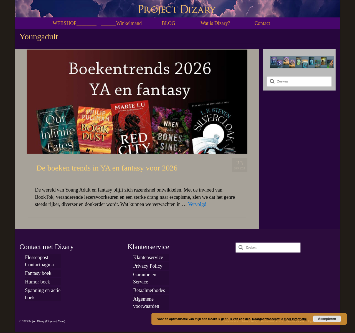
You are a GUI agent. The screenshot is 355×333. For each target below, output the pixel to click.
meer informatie (295, 319)
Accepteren (327, 319)
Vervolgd (197, 204)
